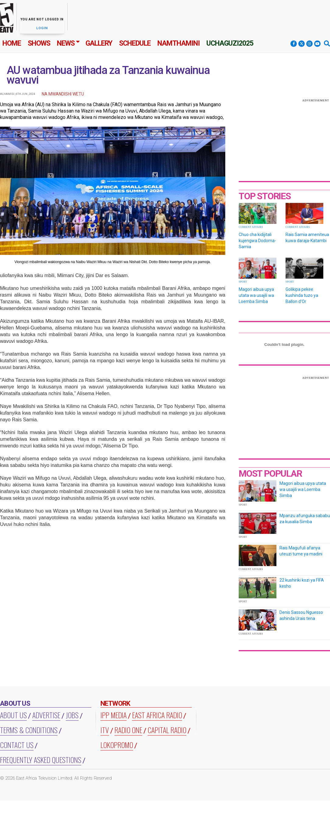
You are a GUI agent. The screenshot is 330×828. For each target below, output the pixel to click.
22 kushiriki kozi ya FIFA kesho (301, 583)
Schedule (135, 43)
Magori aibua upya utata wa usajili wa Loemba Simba (256, 295)
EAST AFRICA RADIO (157, 714)
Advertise (46, 714)
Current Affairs (251, 227)
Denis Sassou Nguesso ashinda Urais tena (301, 615)
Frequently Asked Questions (40, 759)
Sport (243, 281)
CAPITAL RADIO (167, 729)
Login (42, 28)
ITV (104, 729)
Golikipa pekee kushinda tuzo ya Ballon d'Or (302, 295)
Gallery (99, 43)
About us (13, 714)
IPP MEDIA (113, 714)
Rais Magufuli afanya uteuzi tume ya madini (300, 550)
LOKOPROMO (116, 744)
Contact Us (16, 744)
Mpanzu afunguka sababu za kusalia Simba (304, 518)
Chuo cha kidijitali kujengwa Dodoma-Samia (257, 240)
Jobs (72, 714)
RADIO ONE (128, 729)
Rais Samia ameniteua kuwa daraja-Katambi (307, 237)
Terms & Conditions (29, 729)
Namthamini (178, 43)
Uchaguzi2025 (229, 43)
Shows (39, 43)
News (66, 43)
